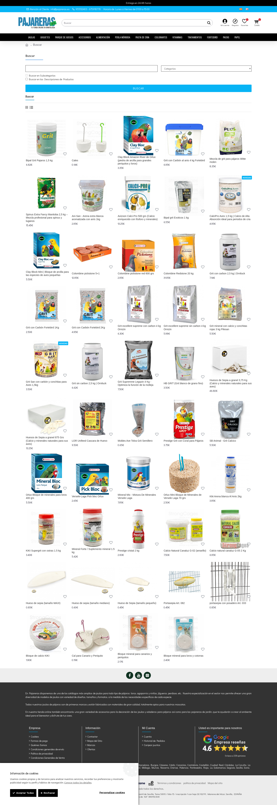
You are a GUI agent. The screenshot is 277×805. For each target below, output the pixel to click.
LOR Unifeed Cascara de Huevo (89, 440)
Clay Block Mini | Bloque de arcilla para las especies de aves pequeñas (47, 273)
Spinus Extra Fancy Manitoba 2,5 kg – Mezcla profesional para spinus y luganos (47, 217)
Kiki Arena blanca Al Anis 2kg (225, 496)
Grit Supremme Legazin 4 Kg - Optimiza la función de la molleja (135, 383)
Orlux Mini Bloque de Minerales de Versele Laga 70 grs (182, 496)
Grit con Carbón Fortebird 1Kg (42, 327)
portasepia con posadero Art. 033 (228, 603)
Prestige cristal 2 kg (128, 550)
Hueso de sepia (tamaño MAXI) (43, 603)
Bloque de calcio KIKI (37, 655)
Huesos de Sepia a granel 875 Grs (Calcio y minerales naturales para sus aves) (47, 440)
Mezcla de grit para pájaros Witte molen (228, 160)
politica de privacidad (194, 783)
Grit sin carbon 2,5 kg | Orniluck (89, 383)
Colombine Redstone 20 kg (178, 273)
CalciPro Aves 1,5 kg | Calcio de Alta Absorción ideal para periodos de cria (230, 218)
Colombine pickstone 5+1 (86, 273)
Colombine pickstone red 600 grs (136, 273)
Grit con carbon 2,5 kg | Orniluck (227, 273)
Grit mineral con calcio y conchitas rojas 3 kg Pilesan (228, 328)
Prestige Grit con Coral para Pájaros (183, 440)
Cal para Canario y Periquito (87, 655)
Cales (75, 160)
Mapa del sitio (215, 783)
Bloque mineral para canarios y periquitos (135, 656)
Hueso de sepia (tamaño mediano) (91, 603)
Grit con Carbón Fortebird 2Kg (88, 327)
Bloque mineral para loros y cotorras (183, 655)
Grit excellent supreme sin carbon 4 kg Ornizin (185, 328)
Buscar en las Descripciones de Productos (49, 79)
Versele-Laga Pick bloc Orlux (88, 496)
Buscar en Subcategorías (40, 75)
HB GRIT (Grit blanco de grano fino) (183, 383)
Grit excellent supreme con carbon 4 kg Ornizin (139, 328)
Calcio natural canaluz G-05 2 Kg (228, 550)
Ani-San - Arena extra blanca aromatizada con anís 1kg (87, 218)
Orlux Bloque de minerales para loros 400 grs (46, 496)
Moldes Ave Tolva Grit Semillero (135, 440)
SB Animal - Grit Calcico (223, 440)
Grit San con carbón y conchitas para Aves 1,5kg (46, 383)
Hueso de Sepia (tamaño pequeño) (137, 603)
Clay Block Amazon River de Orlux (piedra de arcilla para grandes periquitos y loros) (136, 160)
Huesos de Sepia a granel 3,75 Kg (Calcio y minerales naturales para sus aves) (231, 383)
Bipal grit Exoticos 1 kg (176, 217)
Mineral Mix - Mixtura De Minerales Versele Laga (137, 496)
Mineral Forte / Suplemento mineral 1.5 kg (93, 551)
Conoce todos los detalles (77, 783)
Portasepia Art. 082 (174, 603)
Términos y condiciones (169, 783)
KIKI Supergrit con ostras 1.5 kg (43, 550)
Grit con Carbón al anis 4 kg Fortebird (184, 160)
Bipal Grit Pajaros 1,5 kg (39, 160)
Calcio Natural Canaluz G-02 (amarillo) (185, 550)
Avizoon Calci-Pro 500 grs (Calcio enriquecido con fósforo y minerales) (138, 218)
